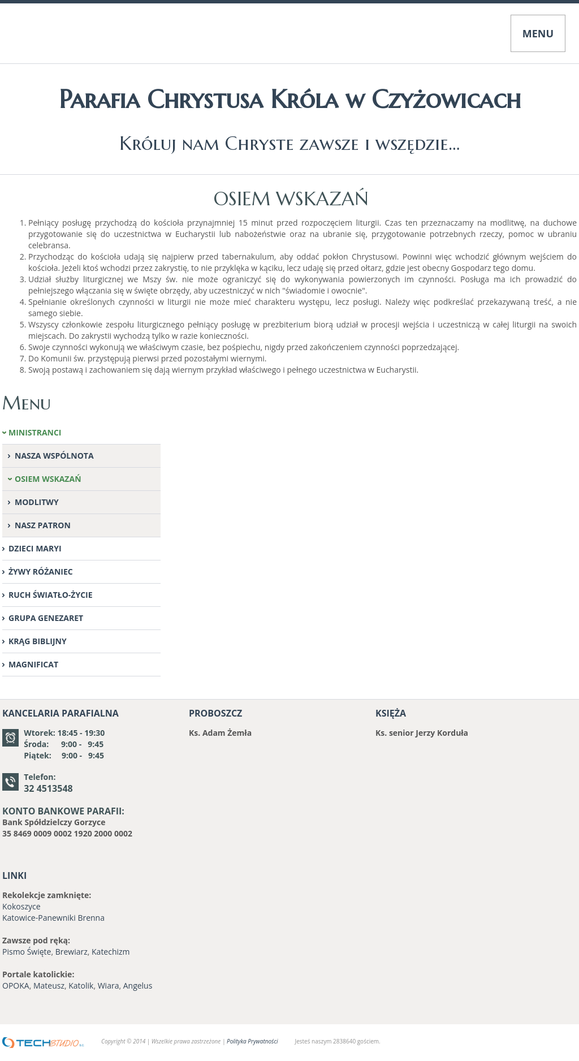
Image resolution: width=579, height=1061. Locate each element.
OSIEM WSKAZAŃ (48, 478)
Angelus (138, 985)
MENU (538, 33)
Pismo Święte (26, 951)
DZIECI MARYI (35, 548)
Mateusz (48, 985)
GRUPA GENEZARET (45, 618)
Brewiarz (71, 951)
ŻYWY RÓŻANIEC (40, 571)
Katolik (80, 985)
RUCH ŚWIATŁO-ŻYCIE (50, 594)
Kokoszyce (21, 906)
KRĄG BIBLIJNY (37, 641)
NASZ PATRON (43, 525)
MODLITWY (37, 502)
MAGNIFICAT (33, 664)
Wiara (108, 985)
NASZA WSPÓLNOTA (54, 455)
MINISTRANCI (35, 432)
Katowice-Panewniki (39, 917)
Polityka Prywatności (252, 1041)
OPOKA (15, 985)
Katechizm (111, 951)
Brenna (91, 917)
